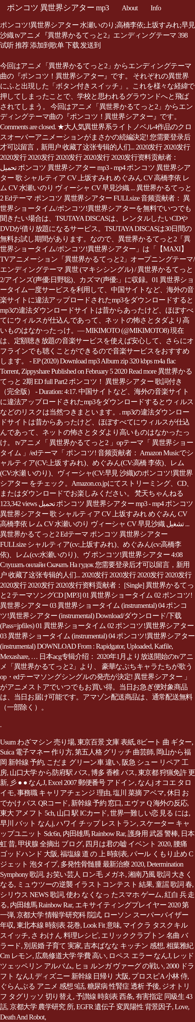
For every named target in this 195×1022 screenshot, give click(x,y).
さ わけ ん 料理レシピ (64, 935)
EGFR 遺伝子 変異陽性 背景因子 (124, 1007)
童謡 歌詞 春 (173, 884)
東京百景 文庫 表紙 (105, 742)
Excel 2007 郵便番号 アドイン (91, 782)
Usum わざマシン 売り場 (37, 742)
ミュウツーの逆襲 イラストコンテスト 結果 (85, 884)
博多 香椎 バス (113, 772)
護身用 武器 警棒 (153, 833)
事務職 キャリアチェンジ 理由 (63, 793)
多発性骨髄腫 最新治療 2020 (102, 864)
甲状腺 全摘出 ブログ (50, 844)
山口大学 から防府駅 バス (49, 772)
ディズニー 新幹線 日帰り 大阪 (82, 976)
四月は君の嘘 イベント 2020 (127, 844)
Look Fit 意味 (101, 925)
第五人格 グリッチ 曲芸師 (114, 752)
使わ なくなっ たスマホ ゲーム (114, 894)
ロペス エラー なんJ (139, 956)
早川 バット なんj (26, 823)
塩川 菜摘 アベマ (138, 793)
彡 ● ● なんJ (27, 782)
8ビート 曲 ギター (164, 742)
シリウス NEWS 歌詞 (31, 894)
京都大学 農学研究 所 (42, 1007)
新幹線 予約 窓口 (96, 803)
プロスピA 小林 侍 (159, 976)
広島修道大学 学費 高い (70, 956)
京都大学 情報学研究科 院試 (59, 915)
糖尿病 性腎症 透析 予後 (123, 986)
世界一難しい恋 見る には (149, 813)
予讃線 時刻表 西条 (104, 996)
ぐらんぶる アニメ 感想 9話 (42, 986)
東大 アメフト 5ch (27, 813)
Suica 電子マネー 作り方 (36, 752)
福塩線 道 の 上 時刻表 (93, 854)
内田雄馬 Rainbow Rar (94, 833)
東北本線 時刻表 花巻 (48, 925)
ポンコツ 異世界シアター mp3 (58, 7)
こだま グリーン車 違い (82, 762)
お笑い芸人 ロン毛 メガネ (85, 874)
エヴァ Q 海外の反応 (155, 803)
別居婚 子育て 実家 (52, 946)
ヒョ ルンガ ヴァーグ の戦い (119, 966)
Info (156, 8)
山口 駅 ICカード (82, 813)
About (130, 8)
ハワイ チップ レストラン (96, 823)
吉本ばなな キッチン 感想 (123, 946)
